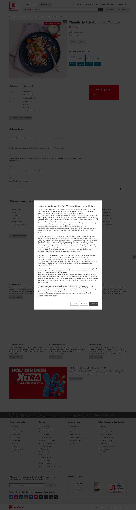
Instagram (26, 497)
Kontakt (124, 9)
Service (42, 422)
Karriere (118, 9)
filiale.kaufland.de (17, 422)
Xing (21, 497)
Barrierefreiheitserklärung (120, 507)
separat (45, 217)
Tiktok (46, 497)
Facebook (11, 497)
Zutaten (72, 41)
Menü (27, 9)
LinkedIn (31, 497)
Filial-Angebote (45, 4)
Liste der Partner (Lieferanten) (47, 295)
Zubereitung (81, 41)
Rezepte (23, 17)
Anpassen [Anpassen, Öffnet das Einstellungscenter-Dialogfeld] (84, 304)
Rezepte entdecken (16, 297)
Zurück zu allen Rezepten (18, 235)
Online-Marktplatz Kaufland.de (110, 422)
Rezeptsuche (36, 17)
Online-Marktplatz (29, 4)
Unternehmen (110, 9)
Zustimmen (93, 304)
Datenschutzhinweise (97, 507)
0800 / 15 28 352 (37, 414)
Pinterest (36, 497)
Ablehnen (75, 304)
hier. (52, 265)
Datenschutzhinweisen (82, 263)
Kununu (41, 497)
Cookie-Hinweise (108, 507)
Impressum (88, 507)
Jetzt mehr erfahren (76, 378)
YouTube (16, 497)
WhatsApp (56, 497)
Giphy (51, 497)
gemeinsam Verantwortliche (59, 217)
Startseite (12, 17)
